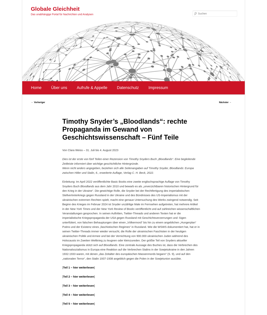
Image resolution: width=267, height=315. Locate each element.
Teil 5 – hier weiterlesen (78, 303)
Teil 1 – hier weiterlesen (78, 267)
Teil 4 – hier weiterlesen (78, 294)
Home (36, 87)
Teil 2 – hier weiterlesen (78, 276)
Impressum (158, 87)
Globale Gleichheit (55, 9)
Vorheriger (38, 102)
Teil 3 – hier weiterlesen (78, 285)
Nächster (225, 102)
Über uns (59, 87)
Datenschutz (128, 87)
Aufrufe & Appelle (92, 87)
